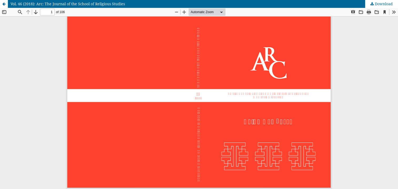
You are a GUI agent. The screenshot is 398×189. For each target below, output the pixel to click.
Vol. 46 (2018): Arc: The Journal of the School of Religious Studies (68, 3)
